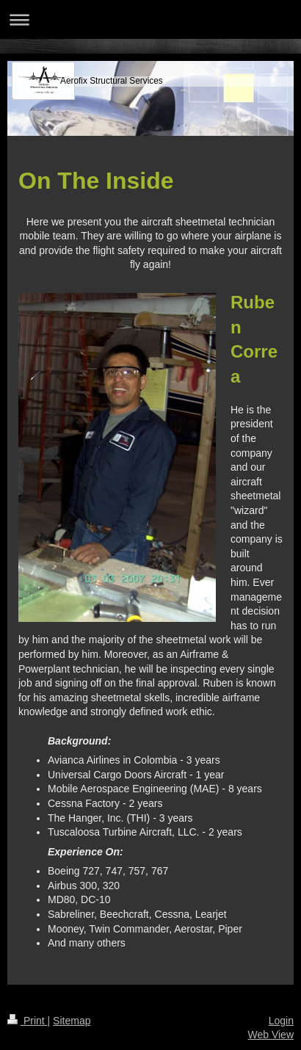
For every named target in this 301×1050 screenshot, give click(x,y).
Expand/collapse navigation (150, 19)
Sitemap (71, 1021)
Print (27, 1021)
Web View (270, 1034)
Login (281, 1021)
